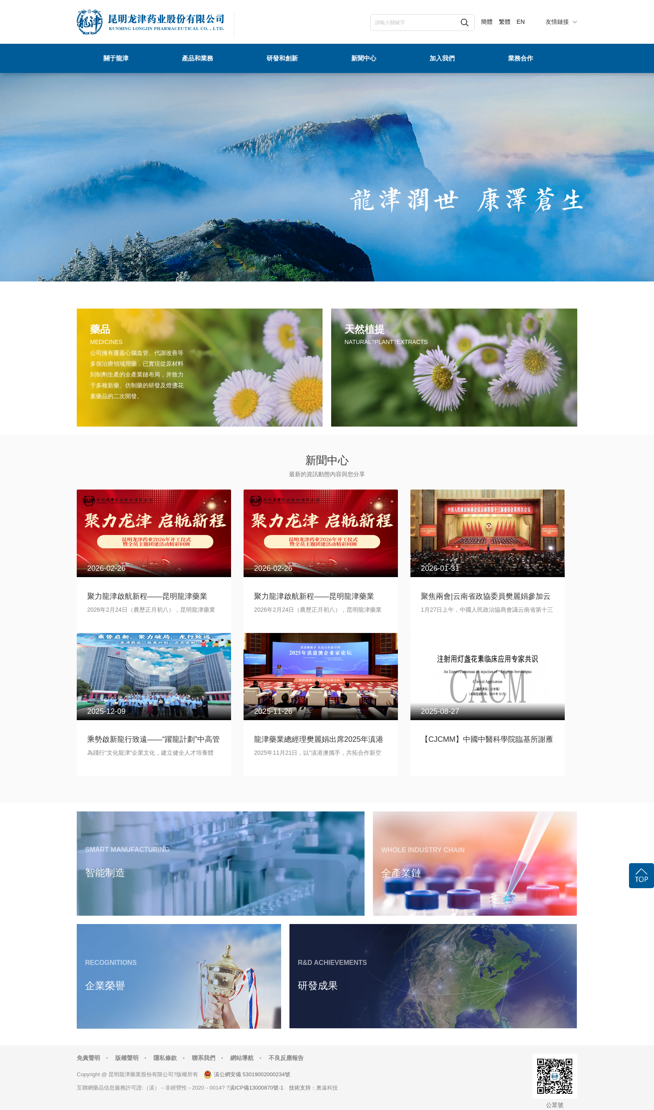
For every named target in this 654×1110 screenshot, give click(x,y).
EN (521, 21)
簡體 (487, 21)
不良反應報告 (286, 1058)
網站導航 (242, 1058)
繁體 (505, 21)
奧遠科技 (327, 1088)
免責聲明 (88, 1058)
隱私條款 (165, 1058)
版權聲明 (126, 1058)
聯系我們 (203, 1058)
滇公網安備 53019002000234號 (252, 1074)
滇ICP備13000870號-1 (256, 1088)
